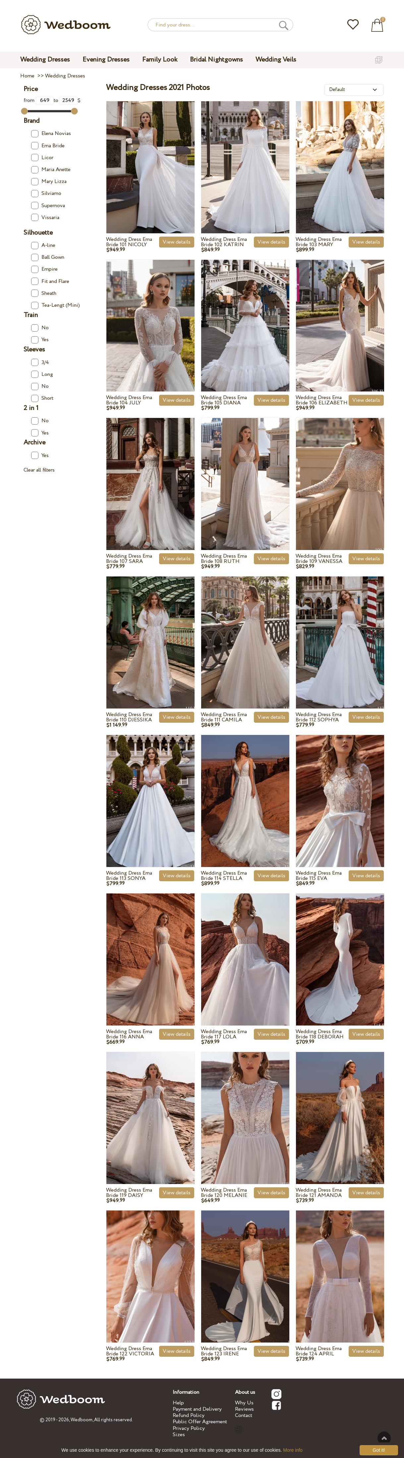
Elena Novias (51, 133)
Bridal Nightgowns (216, 60)
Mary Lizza (49, 181)
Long (42, 374)
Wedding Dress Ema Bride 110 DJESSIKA (129, 717)
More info (292, 1450)
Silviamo (46, 193)
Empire (44, 269)
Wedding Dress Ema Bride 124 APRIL (319, 1351)
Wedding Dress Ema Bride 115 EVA (319, 875)
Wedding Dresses (45, 60)
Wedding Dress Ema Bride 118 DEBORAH (320, 1034)
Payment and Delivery (197, 1409)
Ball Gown (47, 257)
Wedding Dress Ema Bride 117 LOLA (224, 1034)
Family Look (159, 60)
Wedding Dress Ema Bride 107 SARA (129, 558)
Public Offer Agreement (200, 1422)
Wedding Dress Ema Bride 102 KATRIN (224, 242)
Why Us (244, 1403)
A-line (43, 245)
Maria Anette (51, 169)
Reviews (244, 1409)
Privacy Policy (189, 1428)
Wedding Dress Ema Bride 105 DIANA (224, 400)
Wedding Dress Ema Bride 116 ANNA (129, 1034)
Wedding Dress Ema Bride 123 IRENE (224, 1351)
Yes (40, 339)
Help (178, 1403)
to (65, 100)
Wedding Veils (276, 60)
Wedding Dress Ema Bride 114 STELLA (224, 875)
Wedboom (81, 1420)
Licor (42, 157)
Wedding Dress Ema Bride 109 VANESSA (319, 558)
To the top (384, 1438)
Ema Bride (48, 146)
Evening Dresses (106, 60)
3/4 (40, 362)
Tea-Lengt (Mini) (55, 305)
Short (42, 398)
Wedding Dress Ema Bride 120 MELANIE (224, 1192)
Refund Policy (188, 1415)
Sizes (179, 1434)
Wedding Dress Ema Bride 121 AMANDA (319, 1192)
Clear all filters (39, 470)
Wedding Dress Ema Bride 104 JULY (129, 400)
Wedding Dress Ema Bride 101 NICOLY (129, 242)
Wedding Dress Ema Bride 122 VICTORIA (130, 1351)
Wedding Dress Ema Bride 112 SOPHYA (319, 717)
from (38, 100)
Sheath (43, 293)
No (40, 328)
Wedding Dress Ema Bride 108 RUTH (224, 558)
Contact (243, 1415)
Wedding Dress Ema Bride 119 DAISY (129, 1192)
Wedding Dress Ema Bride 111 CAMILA (224, 717)
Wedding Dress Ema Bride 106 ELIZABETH (322, 400)
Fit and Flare (50, 281)
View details (177, 242)
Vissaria (45, 217)
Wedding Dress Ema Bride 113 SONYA (129, 875)
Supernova (48, 205)
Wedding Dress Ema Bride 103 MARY (319, 242)
